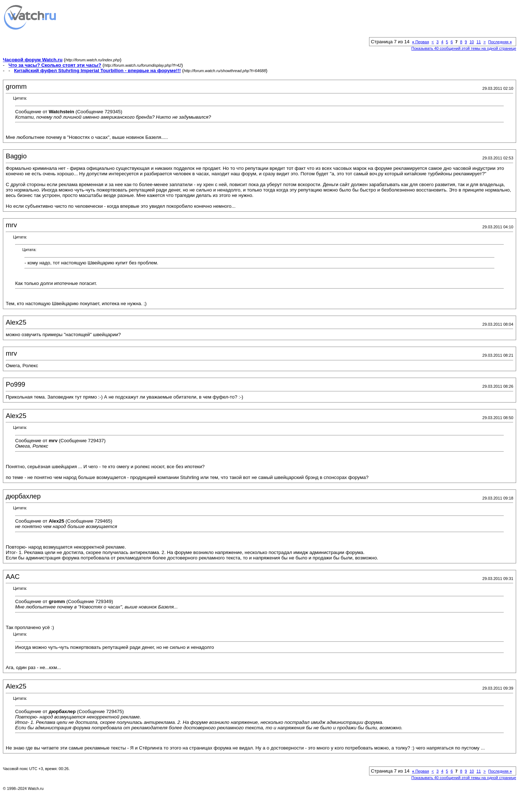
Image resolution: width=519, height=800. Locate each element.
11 (478, 42)
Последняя (500, 42)
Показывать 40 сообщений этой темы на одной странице (463, 48)
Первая (420, 42)
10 (472, 42)
